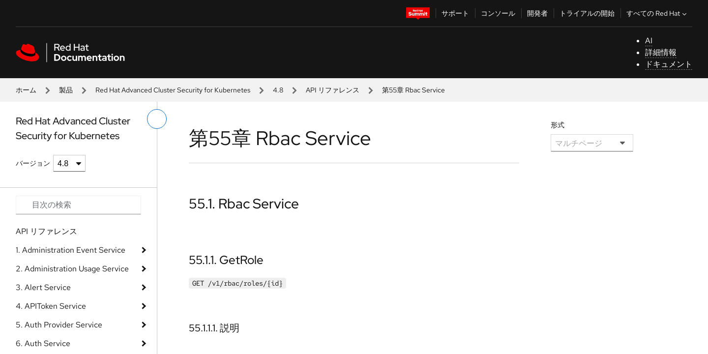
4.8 (278, 90)
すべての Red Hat (657, 13)
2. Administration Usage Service (72, 269)
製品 (66, 90)
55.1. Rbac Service (244, 203)
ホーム (26, 90)
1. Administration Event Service (70, 250)
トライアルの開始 (587, 13)
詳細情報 (661, 52)
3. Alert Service (43, 287)
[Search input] (78, 205)
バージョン (33, 163)
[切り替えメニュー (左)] (157, 119)
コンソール (498, 13)
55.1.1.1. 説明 (214, 328)
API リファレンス (332, 90)
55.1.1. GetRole (226, 259)
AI (648, 40)
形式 (557, 124)
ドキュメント (668, 64)
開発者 (537, 13)
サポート (455, 13)
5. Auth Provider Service (59, 325)
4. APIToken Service (51, 306)
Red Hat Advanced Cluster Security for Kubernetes (172, 90)
